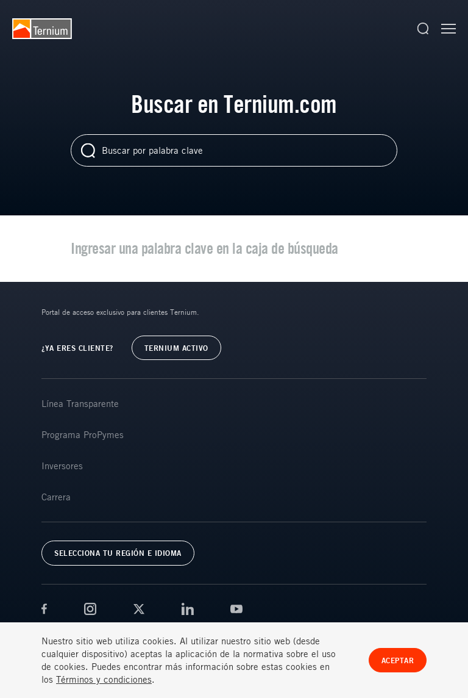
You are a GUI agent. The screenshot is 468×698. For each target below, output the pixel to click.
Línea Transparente (80, 403)
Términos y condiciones (104, 679)
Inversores (62, 465)
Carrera (56, 496)
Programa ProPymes (82, 434)
